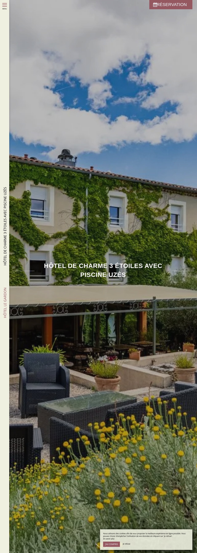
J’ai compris (111, 544)
